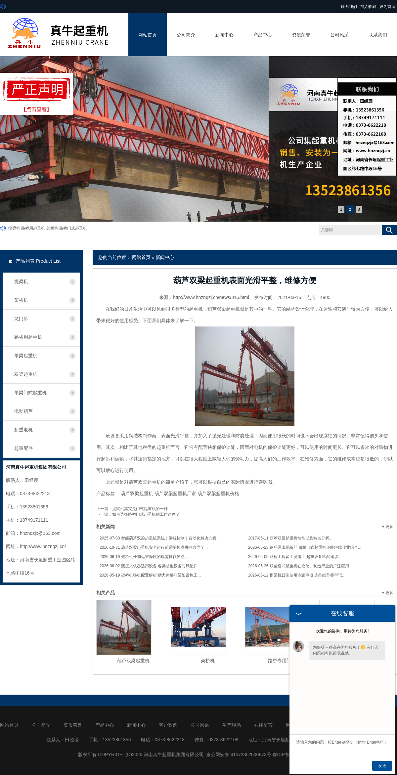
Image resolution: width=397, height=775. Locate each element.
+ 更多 (387, 526)
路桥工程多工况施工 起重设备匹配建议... (294, 556)
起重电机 (23, 429)
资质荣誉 (301, 34)
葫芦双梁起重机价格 (218, 493)
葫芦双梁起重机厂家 (175, 493)
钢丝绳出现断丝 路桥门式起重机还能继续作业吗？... (304, 547)
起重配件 (23, 448)
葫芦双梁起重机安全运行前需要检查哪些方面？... (154, 547)
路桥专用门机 (282, 660)
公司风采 (339, 34)
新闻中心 (224, 34)
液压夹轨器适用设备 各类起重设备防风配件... (150, 566)
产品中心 (262, 34)
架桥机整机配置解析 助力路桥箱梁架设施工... (150, 575)
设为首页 (387, 6)
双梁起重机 (25, 374)
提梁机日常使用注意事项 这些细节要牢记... (296, 575)
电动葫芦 (23, 411)
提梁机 (14, 228)
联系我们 (349, 6)
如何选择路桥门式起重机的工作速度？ (146, 514)
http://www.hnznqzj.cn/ (43, 546)
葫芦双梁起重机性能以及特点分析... (290, 538)
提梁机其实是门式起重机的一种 (140, 508)
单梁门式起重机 (30, 392)
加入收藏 (368, 6)
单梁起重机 (25, 355)
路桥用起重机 (33, 228)
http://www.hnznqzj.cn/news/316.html (211, 297)
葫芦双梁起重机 (137, 493)
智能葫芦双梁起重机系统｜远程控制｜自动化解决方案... (160, 538)
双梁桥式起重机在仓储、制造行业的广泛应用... (300, 566)
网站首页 (147, 34)
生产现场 (231, 725)
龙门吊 (21, 318)
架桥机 (52, 228)
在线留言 (263, 725)
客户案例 (168, 725)
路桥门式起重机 (73, 228)
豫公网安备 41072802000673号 (238, 754)
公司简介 (186, 34)
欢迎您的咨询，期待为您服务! (342, 631)
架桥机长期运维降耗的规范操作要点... (144, 556)
